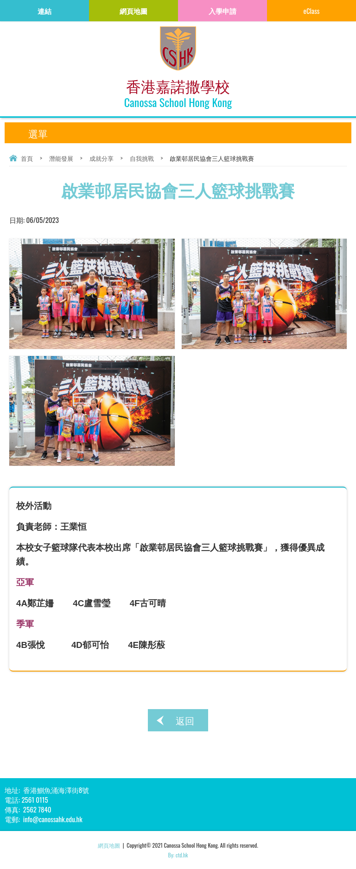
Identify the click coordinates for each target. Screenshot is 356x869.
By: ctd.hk (178, 855)
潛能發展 (61, 158)
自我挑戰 (142, 158)
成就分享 (101, 158)
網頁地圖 (109, 845)
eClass (312, 11)
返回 (185, 720)
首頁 (27, 158)
